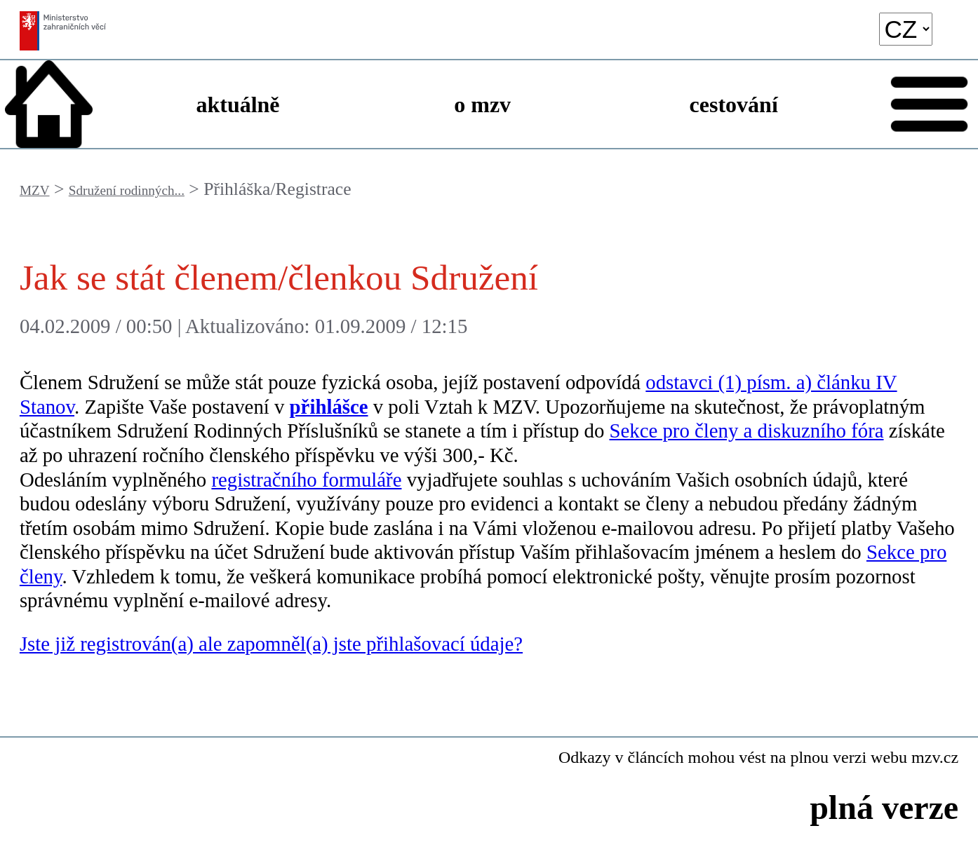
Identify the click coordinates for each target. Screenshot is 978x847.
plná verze (884, 807)
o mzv (482, 104)
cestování (734, 104)
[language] (905, 29)
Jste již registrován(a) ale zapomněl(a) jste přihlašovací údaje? (271, 643)
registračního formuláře (306, 479)
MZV (35, 190)
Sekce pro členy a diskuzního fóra (746, 430)
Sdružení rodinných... (127, 190)
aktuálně (237, 104)
